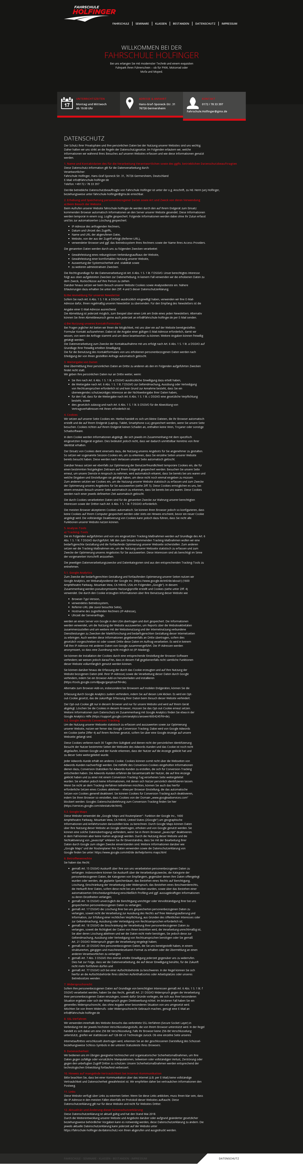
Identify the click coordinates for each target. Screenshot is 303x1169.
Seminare (142, 23)
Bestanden (181, 23)
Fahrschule (120, 23)
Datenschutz (205, 23)
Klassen (161, 23)
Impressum (229, 23)
